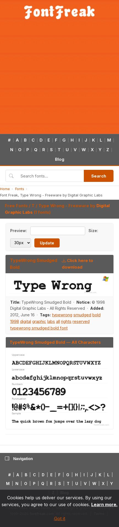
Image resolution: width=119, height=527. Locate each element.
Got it (59, 518)
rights (66, 321)
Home (5, 189)
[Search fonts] (50, 176)
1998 (14, 321)
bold (96, 314)
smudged (82, 314)
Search (98, 176)
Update (47, 243)
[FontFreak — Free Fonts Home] (59, 12)
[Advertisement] (51, 79)
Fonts (19, 189)
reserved (81, 321)
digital (25, 321)
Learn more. (104, 504)
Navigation (19, 458)
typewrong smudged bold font (39, 328)
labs (51, 321)
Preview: (18, 230)
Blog (59, 159)
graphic (39, 321)
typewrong (62, 314)
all (58, 321)
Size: (93, 230)
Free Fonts (16, 205)
